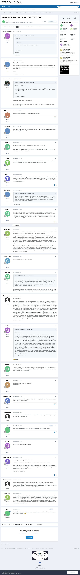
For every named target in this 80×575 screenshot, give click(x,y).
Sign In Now (29, 537)
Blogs (12, 9)
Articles (16, 9)
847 (7, 407)
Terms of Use (18, 573)
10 (17, 524)
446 (7, 267)
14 (26, 524)
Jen (8, 20)
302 (7, 153)
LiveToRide (7, 60)
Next (31, 524)
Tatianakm (7, 174)
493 (7, 336)
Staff (27, 9)
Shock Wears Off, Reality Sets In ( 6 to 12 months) (23, 22)
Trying (7, 158)
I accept (72, 572)
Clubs (8, 9)
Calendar (22, 9)
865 (7, 239)
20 (7, 70)
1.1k (7, 436)
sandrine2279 (7, 457)
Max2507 (7, 272)
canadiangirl (7, 256)
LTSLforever (7, 111)
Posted (17, 31)
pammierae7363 (7, 31)
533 (7, 391)
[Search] (63, 7)
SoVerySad (7, 229)
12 (21, 524)
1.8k (7, 169)
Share (44, 21)
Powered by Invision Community (40, 568)
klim (7, 380)
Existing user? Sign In (74, 2)
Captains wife (7, 396)
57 (7, 468)
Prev (5, 524)
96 (7, 185)
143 (7, 283)
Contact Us (40, 565)
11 (19, 524)
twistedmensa (7, 79)
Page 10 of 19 (39, 524)
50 (7, 121)
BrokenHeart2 (66, 28)
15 (28, 524)
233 (7, 89)
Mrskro (7, 142)
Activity (8, 6)
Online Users (33, 9)
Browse (3, 7)
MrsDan (7, 326)
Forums (2, 9)
